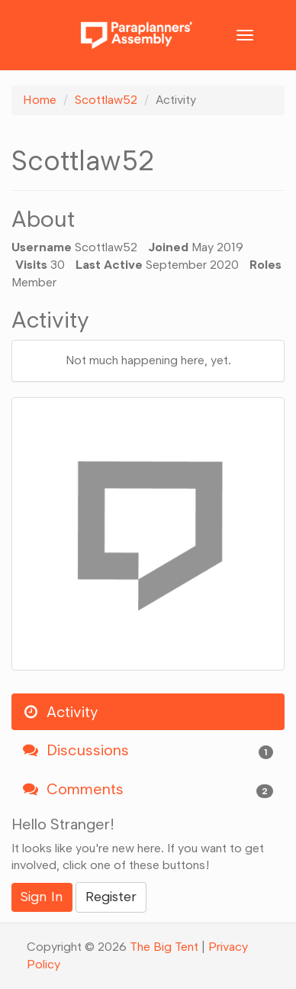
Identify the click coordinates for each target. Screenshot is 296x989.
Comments (148, 789)
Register (111, 896)
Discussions (148, 750)
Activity (60, 712)
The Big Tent (164, 946)
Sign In (42, 896)
